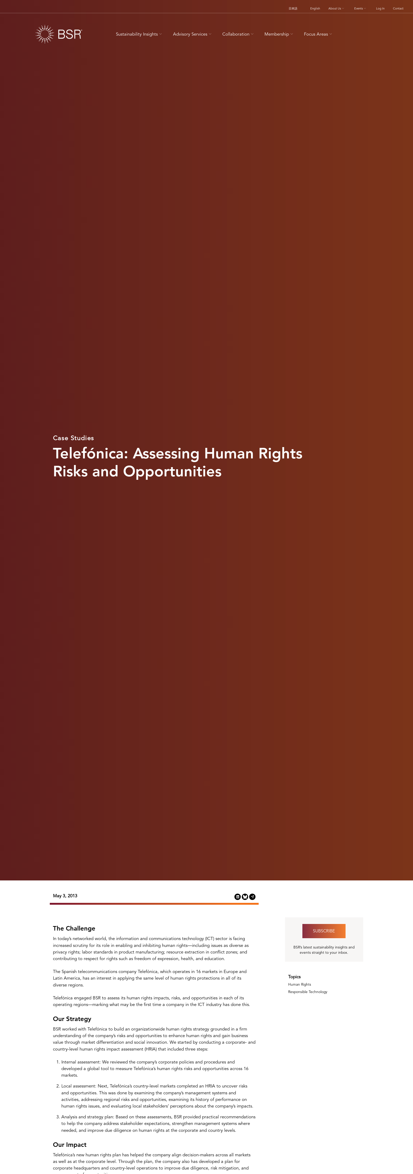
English (315, 8)
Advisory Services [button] (193, 34)
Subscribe (324, 931)
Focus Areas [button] (318, 34)
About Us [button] (336, 8)
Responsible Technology (307, 992)
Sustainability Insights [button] (139, 34)
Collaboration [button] (238, 34)
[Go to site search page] (345, 33)
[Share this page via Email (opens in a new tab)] (252, 896)
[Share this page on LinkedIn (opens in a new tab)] (237, 896)
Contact (398, 8)
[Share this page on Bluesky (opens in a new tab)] (245, 896)
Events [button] (360, 8)
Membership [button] (279, 34)
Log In (380, 8)
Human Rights (299, 984)
